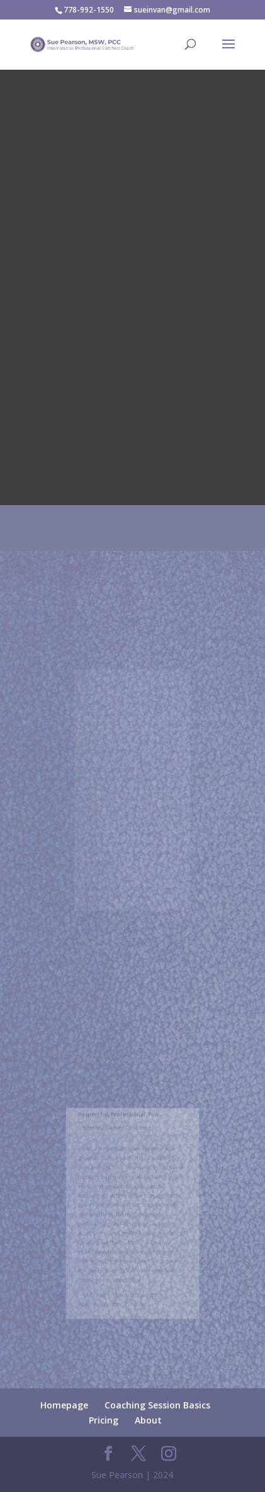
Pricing (103, 1420)
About (148, 1420)
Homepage (64, 1405)
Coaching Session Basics (157, 1405)
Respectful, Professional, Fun (119, 1124)
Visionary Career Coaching (116, 1136)
